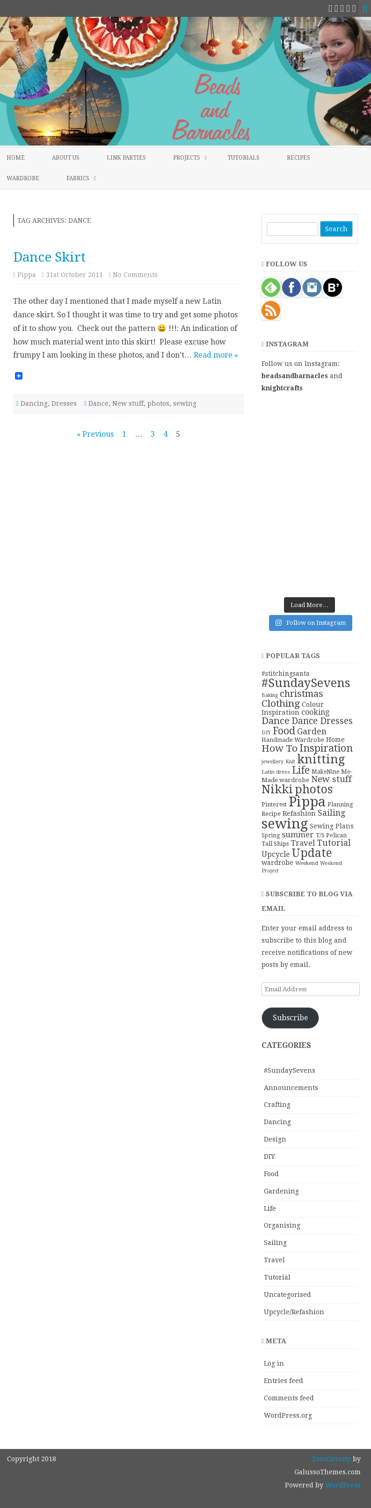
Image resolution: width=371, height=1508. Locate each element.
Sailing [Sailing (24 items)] (331, 813)
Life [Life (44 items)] (301, 770)
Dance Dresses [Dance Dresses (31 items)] (322, 721)
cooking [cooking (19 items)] (315, 712)
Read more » (216, 355)
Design (275, 1139)
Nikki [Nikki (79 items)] (277, 789)
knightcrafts (282, 388)
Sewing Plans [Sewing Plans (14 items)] (332, 826)
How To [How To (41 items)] (280, 748)
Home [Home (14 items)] (335, 739)
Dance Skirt (49, 257)
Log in (274, 1363)
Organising (282, 1225)
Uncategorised (287, 1294)
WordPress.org (288, 1415)
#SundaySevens (289, 1070)
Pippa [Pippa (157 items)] (307, 802)
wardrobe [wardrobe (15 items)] (277, 862)
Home (16, 157)
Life (270, 1208)
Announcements (291, 1087)
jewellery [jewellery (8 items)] (273, 762)
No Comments (135, 274)
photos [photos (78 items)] (314, 789)
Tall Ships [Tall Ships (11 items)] (275, 843)
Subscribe (290, 1017)
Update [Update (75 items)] (311, 853)
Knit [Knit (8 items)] (290, 762)
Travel (274, 1260)
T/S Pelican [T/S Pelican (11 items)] (331, 835)
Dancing (34, 403)
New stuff (128, 403)
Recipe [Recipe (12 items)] (271, 813)
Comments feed (289, 1398)
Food (271, 1174)
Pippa (26, 274)
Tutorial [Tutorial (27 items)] (334, 843)
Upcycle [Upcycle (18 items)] (276, 854)
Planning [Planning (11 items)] (340, 804)
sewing (184, 403)
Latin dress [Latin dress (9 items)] (276, 772)
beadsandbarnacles (295, 376)
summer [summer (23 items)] (298, 834)
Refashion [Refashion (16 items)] (299, 813)
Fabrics (77, 178)
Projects (186, 157)
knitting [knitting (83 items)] (321, 759)
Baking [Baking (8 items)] (270, 695)
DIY (269, 1156)
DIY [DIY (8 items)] (266, 733)
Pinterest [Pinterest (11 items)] (274, 804)
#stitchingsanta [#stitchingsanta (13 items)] (286, 673)
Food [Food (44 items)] (284, 731)
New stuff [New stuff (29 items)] (331, 779)
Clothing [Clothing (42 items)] (281, 703)
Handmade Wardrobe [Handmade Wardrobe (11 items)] (293, 739)
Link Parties (126, 157)
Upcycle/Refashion (294, 1312)
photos (158, 403)
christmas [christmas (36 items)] (301, 693)
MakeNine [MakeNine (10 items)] (325, 772)
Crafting (277, 1104)
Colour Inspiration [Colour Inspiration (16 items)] (293, 708)
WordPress (342, 1485)
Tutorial (277, 1277)
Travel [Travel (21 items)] (303, 843)
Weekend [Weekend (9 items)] (306, 863)
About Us (66, 157)
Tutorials (243, 157)
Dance (98, 403)
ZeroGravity (331, 1459)
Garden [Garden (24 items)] (312, 731)
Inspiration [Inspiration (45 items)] (326, 748)
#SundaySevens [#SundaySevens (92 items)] (306, 683)
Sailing (275, 1242)
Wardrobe (23, 178)
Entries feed (283, 1380)
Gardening (281, 1191)
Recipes (298, 157)
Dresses (64, 403)
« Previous (95, 434)
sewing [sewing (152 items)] (285, 824)
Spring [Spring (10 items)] (271, 835)
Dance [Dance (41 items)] (276, 720)
